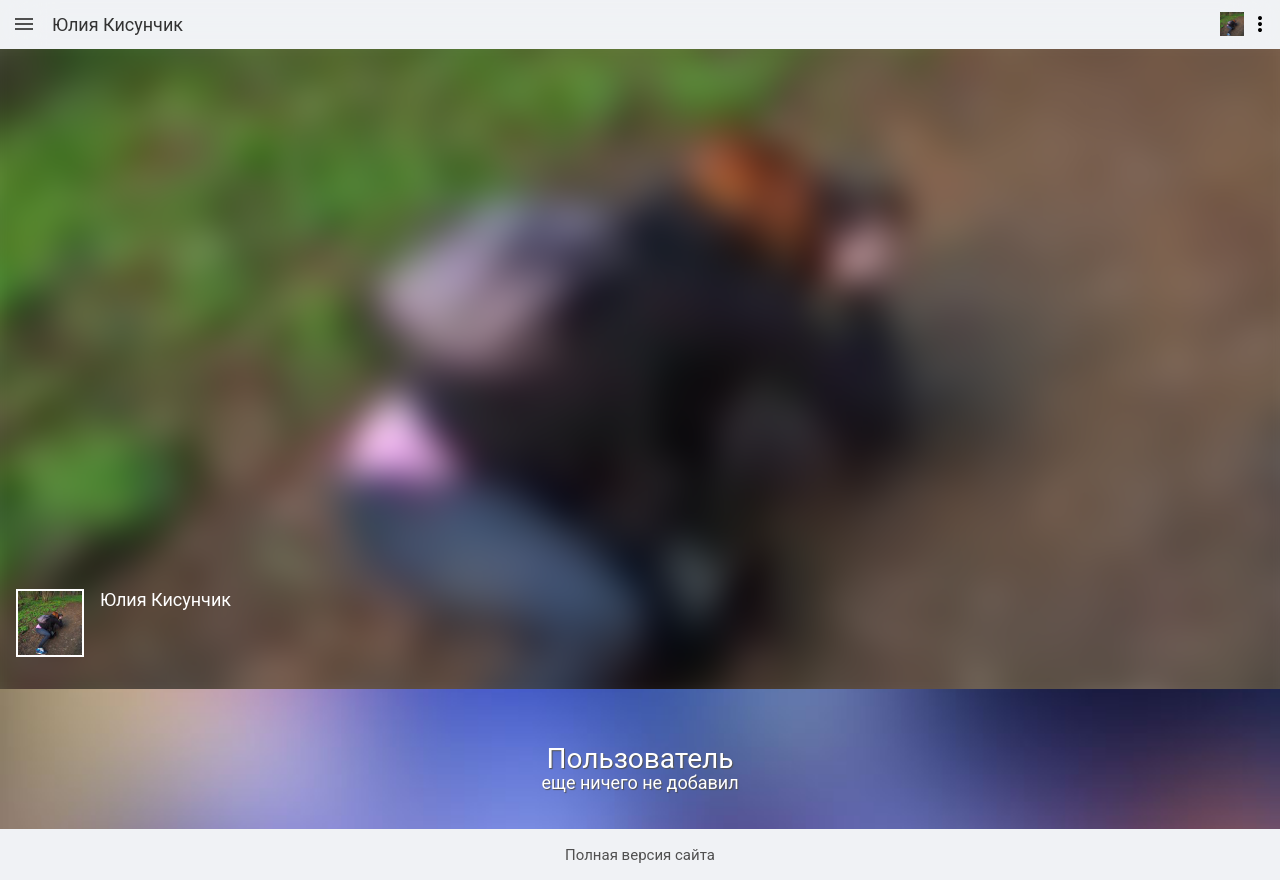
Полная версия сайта (640, 855)
